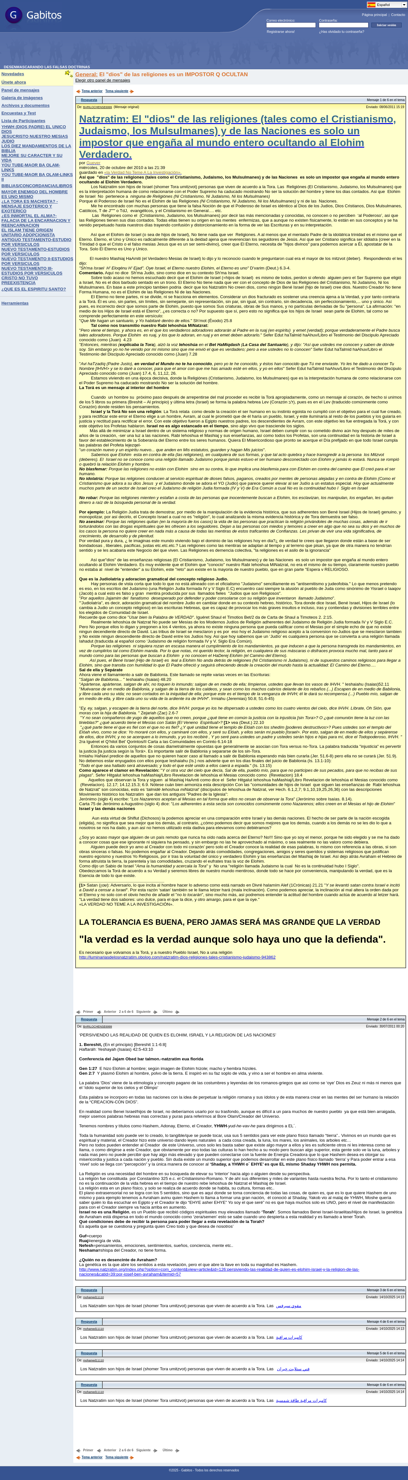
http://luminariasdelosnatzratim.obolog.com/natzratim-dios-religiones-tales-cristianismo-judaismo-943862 (177, 957)
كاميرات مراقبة (289, 1337)
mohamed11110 (93, 1297)
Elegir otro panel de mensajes (102, 80)
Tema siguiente (120, 91)
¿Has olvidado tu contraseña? (341, 31)
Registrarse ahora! (281, 31)
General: (86, 74)
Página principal (374, 15)
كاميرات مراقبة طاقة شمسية (301, 1400)
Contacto (398, 15)
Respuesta (89, 100)
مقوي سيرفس (289, 1305)
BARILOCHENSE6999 (97, 107)
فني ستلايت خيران (293, 1368)
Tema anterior (89, 91)
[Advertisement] (120, 50)
